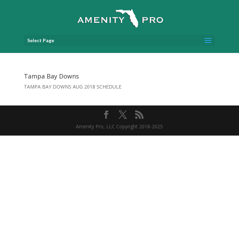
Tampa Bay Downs (51, 76)
